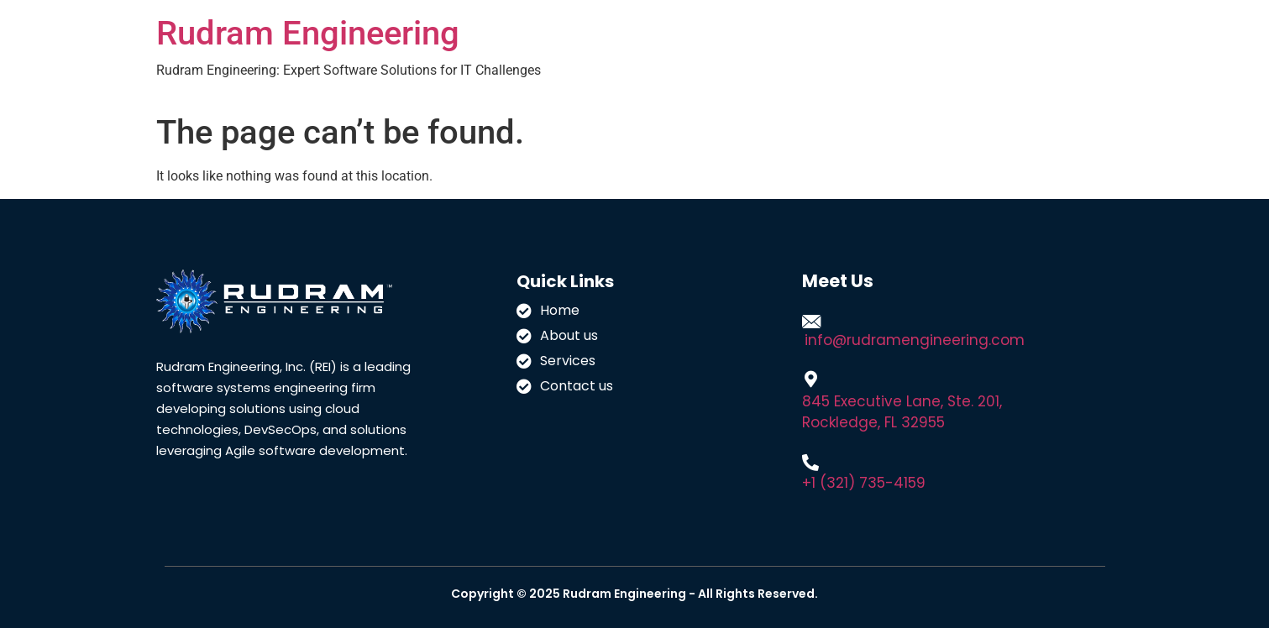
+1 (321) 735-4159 (864, 483)
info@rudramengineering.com (915, 340)
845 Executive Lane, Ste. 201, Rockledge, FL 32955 (902, 411)
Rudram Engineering (307, 33)
